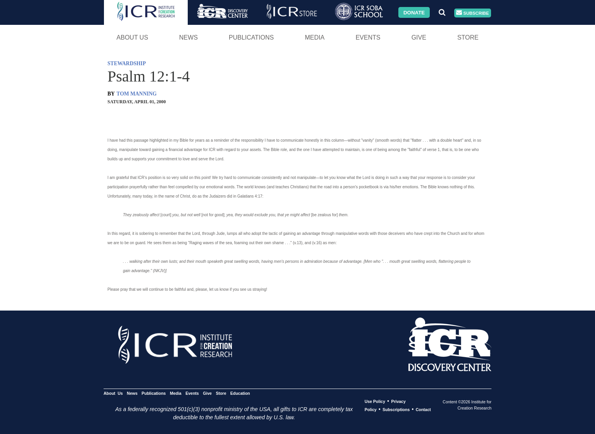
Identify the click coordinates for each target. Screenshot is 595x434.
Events (368, 37)
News (188, 37)
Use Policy (375, 401)
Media (315, 37)
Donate (414, 12)
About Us (132, 37)
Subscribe (472, 13)
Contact (423, 409)
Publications (251, 37)
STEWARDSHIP (126, 63)
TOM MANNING (136, 94)
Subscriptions (396, 409)
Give (419, 37)
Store (468, 37)
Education (240, 393)
